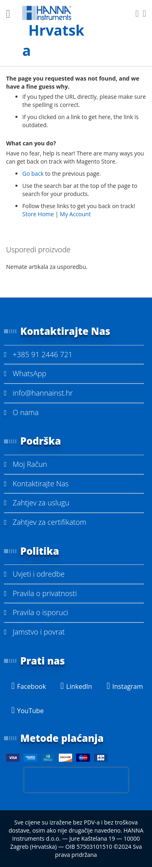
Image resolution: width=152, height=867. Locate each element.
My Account (75, 214)
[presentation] (76, 780)
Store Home (38, 214)
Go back (33, 173)
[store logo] (57, 33)
